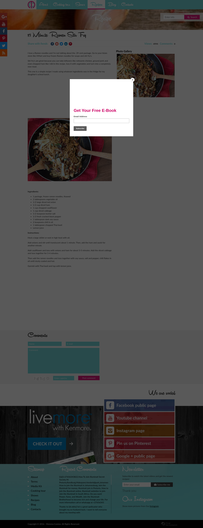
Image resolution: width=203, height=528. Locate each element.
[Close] (133, 80)
